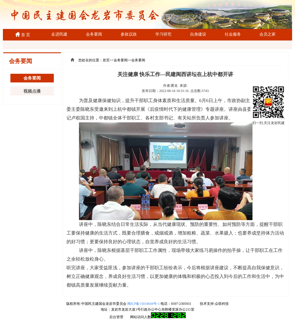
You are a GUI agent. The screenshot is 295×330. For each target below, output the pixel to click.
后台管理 (116, 317)
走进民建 (59, 34)
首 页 (24, 35)
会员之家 (267, 34)
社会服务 (233, 34)
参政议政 (129, 34)
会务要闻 (94, 34)
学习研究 (163, 34)
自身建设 (198, 34)
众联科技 (222, 304)
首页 (106, 60)
